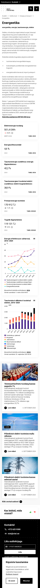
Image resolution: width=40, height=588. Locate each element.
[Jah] (30, 512)
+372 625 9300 (14, 529)
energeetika (6, 27)
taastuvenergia (23, 27)
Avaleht (4, 16)
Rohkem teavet (12, 574)
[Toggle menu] (36, 8)
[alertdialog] (20, 572)
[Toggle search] (30, 8)
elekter (31, 27)
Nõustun (26, 581)
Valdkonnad (13, 16)
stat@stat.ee (13, 533)
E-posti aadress (15, 546)
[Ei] (35, 512)
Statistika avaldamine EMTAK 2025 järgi (16, 117)
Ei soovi (12, 581)
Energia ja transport (26, 16)
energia (14, 27)
